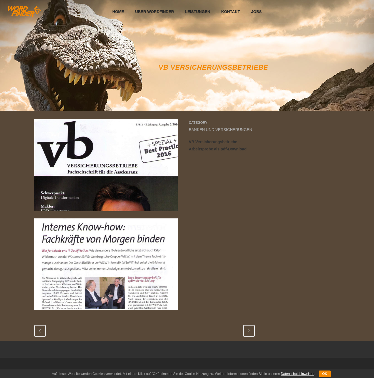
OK (324, 374)
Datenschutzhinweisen (297, 374)
